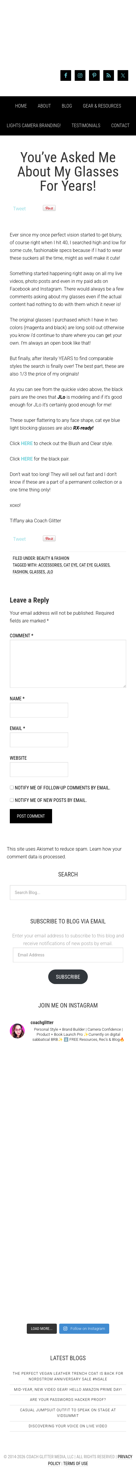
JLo (50, 572)
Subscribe (68, 977)
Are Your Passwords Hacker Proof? (68, 1400)
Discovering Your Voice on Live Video (68, 1426)
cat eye (71, 565)
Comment (21, 635)
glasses (37, 572)
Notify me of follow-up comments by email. (62, 788)
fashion (20, 572)
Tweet (19, 209)
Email (17, 728)
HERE (27, 443)
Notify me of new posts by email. (51, 800)
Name (17, 698)
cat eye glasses (94, 565)
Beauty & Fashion (53, 558)
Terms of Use (75, 1463)
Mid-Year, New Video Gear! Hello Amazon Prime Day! (68, 1390)
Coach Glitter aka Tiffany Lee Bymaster (68, 38)
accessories (50, 565)
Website (18, 758)
